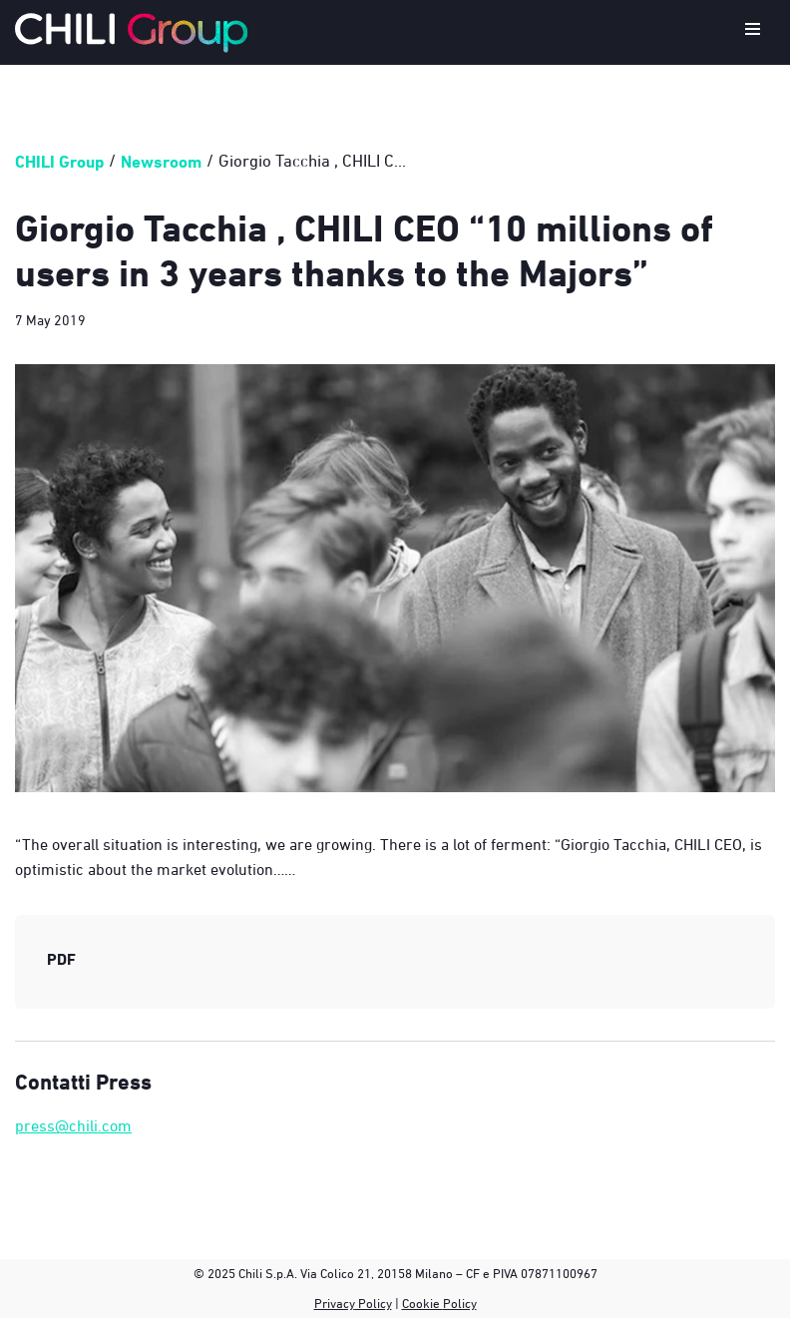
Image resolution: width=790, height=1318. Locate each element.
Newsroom (161, 161)
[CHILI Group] (131, 33)
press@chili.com (73, 1125)
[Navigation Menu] (752, 32)
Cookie (422, 1303)
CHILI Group (59, 161)
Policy (373, 1303)
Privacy (334, 1303)
